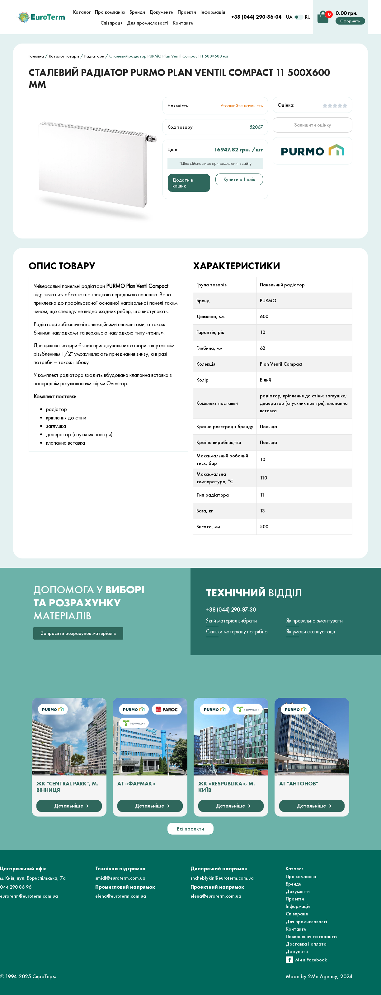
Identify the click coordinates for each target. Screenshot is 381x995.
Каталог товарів (64, 56)
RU (308, 17)
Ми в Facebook (311, 959)
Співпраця (297, 913)
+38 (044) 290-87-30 (231, 609)
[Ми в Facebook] (289, 960)
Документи (298, 891)
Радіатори (94, 56)
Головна (36, 56)
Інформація (298, 906)
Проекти (295, 898)
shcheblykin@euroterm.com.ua (222, 878)
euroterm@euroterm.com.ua (29, 896)
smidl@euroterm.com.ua (120, 878)
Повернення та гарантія (311, 936)
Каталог (294, 868)
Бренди (293, 884)
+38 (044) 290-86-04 (256, 17)
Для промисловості (306, 921)
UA (289, 17)
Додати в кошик (182, 183)
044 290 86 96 (15, 887)
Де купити (297, 951)
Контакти (296, 929)
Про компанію (301, 876)
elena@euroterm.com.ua (120, 896)
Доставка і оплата (306, 944)
